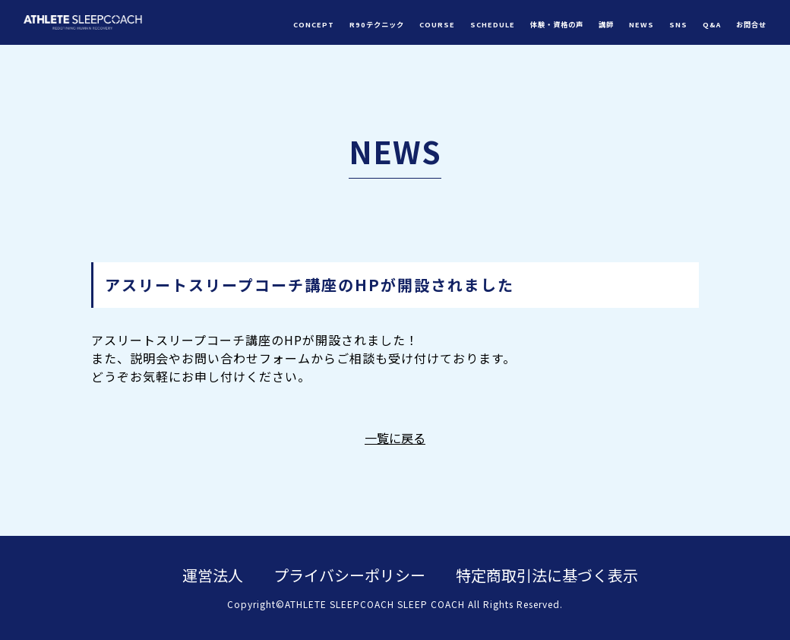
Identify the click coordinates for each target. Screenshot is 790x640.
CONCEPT (313, 24)
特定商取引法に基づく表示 (547, 575)
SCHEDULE (492, 24)
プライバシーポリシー (349, 575)
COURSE (437, 24)
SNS (678, 24)
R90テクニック (376, 24)
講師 (606, 24)
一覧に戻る (395, 438)
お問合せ (751, 24)
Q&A (712, 24)
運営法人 (212, 575)
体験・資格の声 (556, 24)
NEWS (641, 24)
